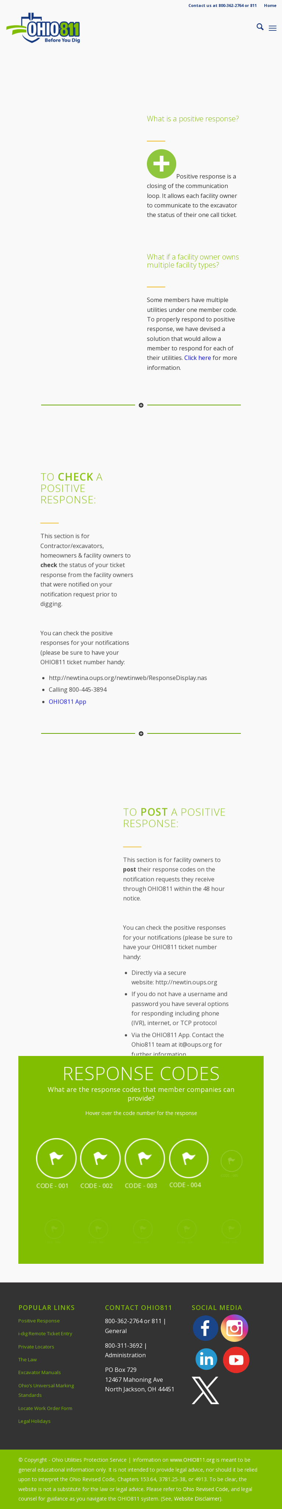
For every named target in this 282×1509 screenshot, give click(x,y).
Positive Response (39, 1320)
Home (270, 5)
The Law (27, 1359)
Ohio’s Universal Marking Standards (46, 1390)
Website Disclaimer (197, 1498)
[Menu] (272, 28)
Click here (197, 358)
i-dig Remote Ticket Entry (45, 1333)
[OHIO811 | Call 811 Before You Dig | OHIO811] (53, 27)
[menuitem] (268, 5)
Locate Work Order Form (45, 1408)
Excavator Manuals (39, 1372)
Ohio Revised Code (205, 1489)
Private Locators (36, 1346)
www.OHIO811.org (192, 1459)
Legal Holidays (34, 1421)
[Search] (256, 27)
